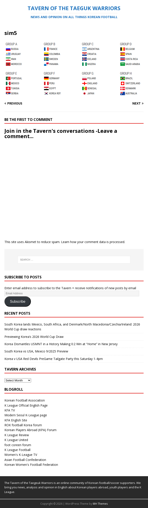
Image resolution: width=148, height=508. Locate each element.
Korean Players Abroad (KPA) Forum (30, 430)
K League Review (16, 435)
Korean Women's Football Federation (31, 464)
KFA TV (9, 410)
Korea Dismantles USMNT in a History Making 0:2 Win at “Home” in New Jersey (61, 344)
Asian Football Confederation (25, 460)
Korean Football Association (24, 400)
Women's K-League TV (20, 455)
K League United (16, 440)
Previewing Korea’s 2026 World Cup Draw (34, 337)
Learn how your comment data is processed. (93, 242)
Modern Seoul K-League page (25, 415)
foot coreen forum (17, 445)
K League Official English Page (26, 405)
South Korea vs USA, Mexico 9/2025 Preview (36, 351)
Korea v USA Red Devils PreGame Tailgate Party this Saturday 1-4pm (53, 359)
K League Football (17, 450)
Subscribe (17, 301)
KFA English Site (15, 420)
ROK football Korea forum (23, 425)
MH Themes (100, 504)
